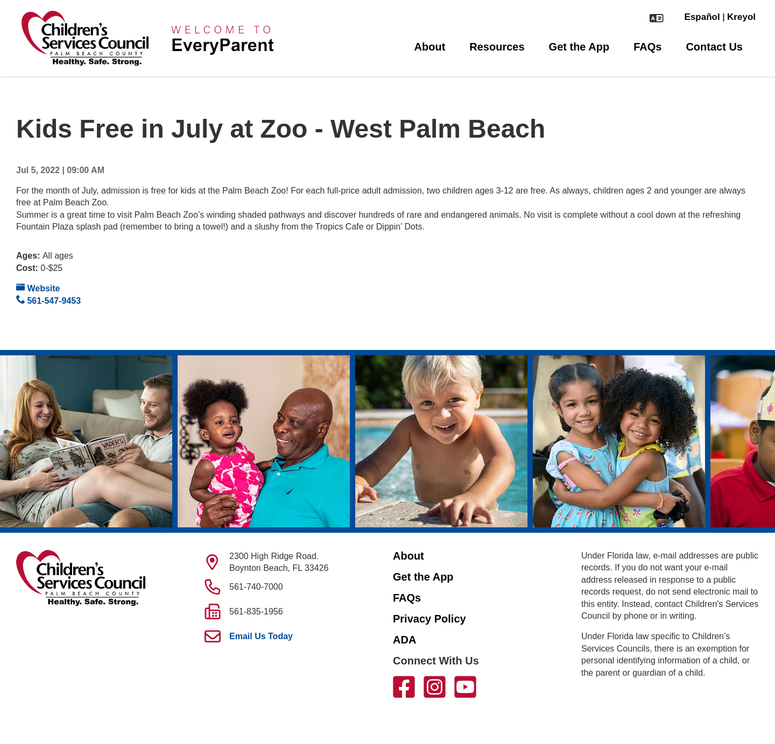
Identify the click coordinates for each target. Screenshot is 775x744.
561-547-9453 (48, 300)
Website (38, 288)
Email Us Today (261, 636)
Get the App (579, 47)
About (430, 47)
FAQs (647, 47)
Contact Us (714, 47)
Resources (496, 47)
